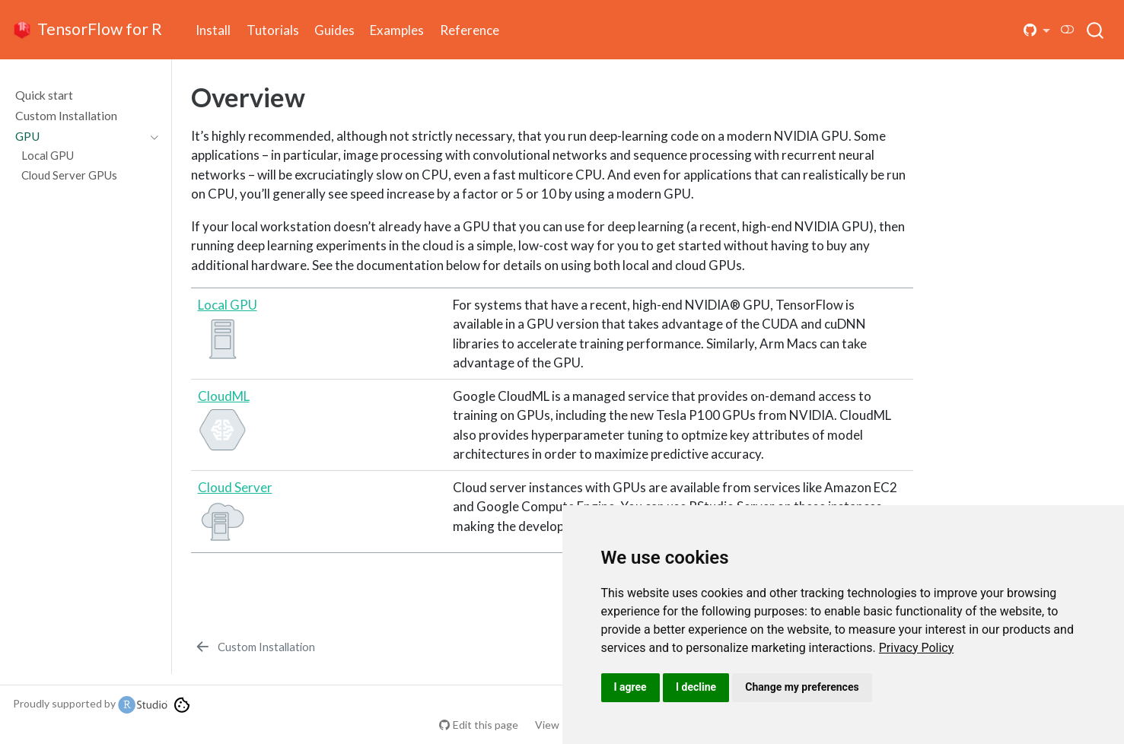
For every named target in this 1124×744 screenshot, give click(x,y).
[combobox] (1096, 29)
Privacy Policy (916, 648)
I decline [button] (696, 687)
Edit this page (485, 724)
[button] (1037, 30)
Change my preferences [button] (801, 687)
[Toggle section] (150, 136)
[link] (916, 648)
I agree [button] (630, 687)
